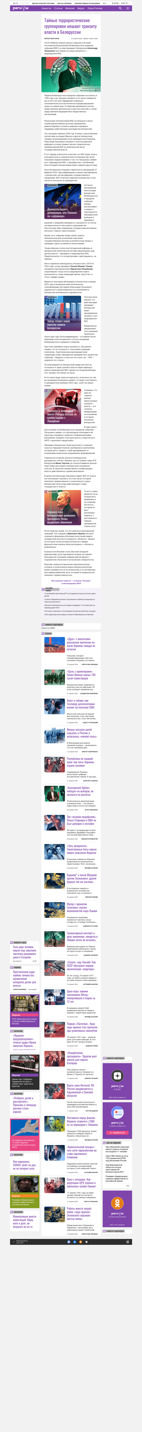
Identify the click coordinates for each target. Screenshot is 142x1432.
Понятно (122, 1413)
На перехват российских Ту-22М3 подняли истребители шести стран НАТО (23, 1315)
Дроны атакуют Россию (43, 3)
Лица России (94, 8)
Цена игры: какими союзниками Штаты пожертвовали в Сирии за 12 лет (81, 1110)
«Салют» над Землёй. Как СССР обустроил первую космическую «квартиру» (81, 1051)
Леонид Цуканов (91, 925)
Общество (16, 1186)
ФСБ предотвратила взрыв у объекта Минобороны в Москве (24, 1192)
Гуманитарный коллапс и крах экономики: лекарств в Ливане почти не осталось (82, 1022)
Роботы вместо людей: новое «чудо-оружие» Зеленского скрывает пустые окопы (79, 1385)
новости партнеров (54, 624)
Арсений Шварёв (91, 1315)
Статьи (58, 8)
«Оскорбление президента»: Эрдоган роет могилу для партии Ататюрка (82, 1172)
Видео (81, 8)
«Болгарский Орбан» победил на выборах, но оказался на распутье (80, 819)
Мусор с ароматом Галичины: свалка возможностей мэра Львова (82, 993)
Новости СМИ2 (48, 628)
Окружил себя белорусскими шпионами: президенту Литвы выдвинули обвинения (61, 517)
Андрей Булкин (92, 1160)
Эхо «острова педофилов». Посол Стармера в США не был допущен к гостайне (81, 877)
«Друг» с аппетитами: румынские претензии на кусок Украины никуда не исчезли (81, 644)
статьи (48, 633)
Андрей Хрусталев (90, 1012)
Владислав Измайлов (89, 693)
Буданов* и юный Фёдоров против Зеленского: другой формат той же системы (82, 935)
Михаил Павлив (91, 954)
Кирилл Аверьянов (51, 38)
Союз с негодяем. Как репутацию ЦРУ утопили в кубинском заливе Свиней (81, 1354)
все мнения (33, 1161)
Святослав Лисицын (90, 664)
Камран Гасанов (91, 1193)
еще (127, 1357)
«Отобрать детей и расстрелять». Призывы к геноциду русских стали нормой (24, 1276)
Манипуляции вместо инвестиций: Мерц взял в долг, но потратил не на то (24, 1393)
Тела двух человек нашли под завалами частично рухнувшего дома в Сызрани (24, 1123)
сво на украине (113, 1314)
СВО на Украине (64, 3)
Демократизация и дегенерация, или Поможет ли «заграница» (62, 212)
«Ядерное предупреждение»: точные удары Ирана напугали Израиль (24, 1212)
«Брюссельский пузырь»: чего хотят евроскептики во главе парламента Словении (82, 1295)
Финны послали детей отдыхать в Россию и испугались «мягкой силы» (82, 761)
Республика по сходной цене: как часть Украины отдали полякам (80, 790)
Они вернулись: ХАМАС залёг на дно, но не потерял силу (24, 1336)
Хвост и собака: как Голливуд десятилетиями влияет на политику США (81, 704)
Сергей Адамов (92, 1254)
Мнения (69, 8)
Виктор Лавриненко (90, 780)
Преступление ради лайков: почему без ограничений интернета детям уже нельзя (24, 1150)
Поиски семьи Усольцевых (87, 3)
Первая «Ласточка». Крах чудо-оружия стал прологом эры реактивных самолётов (82, 1141)
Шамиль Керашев (91, 1041)
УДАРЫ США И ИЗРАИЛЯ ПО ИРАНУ (25, 1221)
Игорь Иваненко (91, 838)
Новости (46, 8)
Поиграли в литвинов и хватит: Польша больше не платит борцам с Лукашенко (62, 416)
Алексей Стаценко (90, 809)
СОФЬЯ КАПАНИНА (19, 1161)
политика (18, 1202)
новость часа (20, 1114)
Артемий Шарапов (90, 1070)
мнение (17, 1139)
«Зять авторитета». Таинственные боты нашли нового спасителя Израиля (82, 906)
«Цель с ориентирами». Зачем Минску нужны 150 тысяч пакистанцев (81, 675)
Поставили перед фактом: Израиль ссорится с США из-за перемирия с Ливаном (82, 1264)
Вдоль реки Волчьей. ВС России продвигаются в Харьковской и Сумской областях (80, 1233)
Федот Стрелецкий (90, 723)
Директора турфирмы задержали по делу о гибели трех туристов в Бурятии (22, 1254)
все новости (17, 1133)
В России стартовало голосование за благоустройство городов (69, 611)
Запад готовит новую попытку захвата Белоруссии (58, 324)
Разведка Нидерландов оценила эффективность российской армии (23, 1373)
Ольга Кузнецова (91, 1373)
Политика (16, 1367)
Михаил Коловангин (89, 896)
